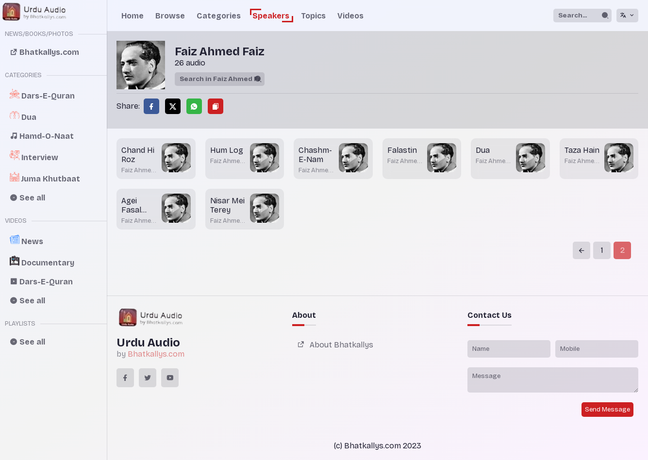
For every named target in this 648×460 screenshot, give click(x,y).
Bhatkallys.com (156, 354)
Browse (170, 15)
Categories (219, 15)
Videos (350, 15)
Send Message (607, 409)
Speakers (270, 15)
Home (132, 15)
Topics (313, 15)
